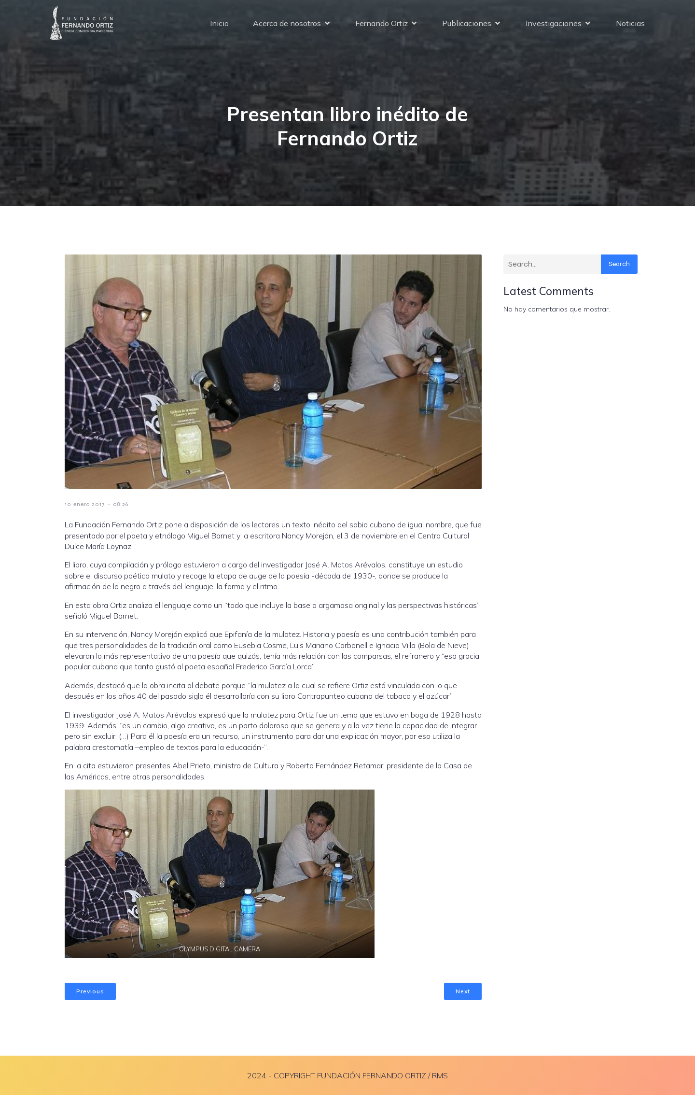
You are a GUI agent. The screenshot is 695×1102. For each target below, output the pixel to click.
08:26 (120, 511)
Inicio (219, 26)
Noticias (630, 26)
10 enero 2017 (85, 511)
